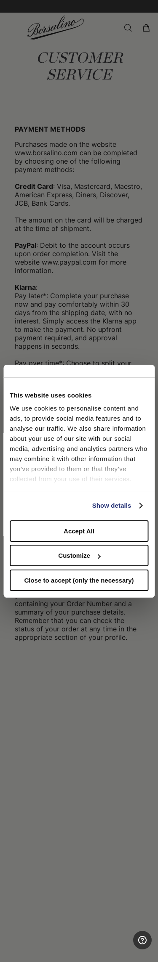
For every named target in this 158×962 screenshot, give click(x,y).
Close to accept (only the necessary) (79, 580)
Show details (111, 505)
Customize (79, 555)
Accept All (79, 531)
